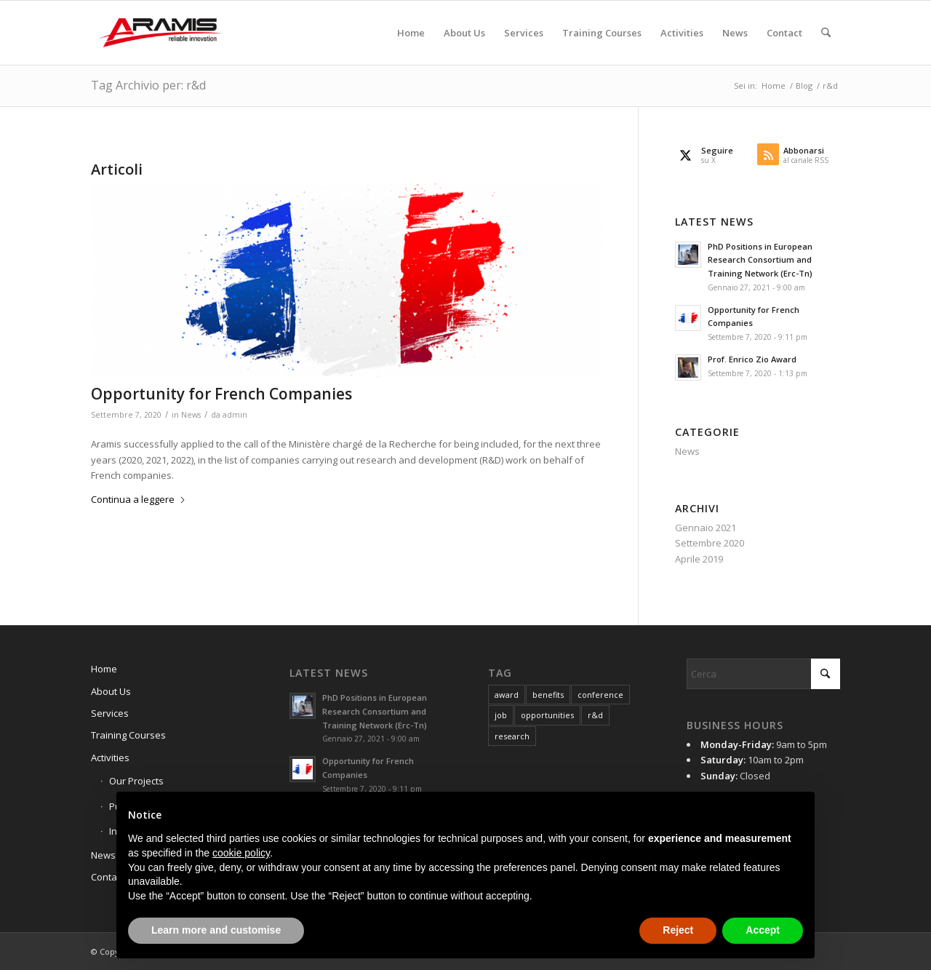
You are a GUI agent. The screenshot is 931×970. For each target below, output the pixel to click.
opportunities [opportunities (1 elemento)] (547, 714)
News (191, 415)
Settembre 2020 (709, 542)
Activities (110, 757)
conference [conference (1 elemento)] (600, 694)
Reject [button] (678, 930)
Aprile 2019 (699, 558)
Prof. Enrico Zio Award (752, 359)
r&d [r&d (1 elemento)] (595, 714)
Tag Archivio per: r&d (148, 85)
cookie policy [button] (241, 853)
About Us (111, 691)
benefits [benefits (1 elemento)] (548, 694)
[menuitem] (411, 33)
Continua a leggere (138, 499)
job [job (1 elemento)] (501, 714)
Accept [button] (763, 930)
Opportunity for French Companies (221, 393)
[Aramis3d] (160, 33)
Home (104, 668)
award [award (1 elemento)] (507, 694)
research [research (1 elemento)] (512, 736)
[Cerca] (826, 33)
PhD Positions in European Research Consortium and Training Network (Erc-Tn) (760, 260)
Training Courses (128, 735)
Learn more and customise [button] (216, 930)
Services (110, 713)
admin (235, 415)
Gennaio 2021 (705, 527)
